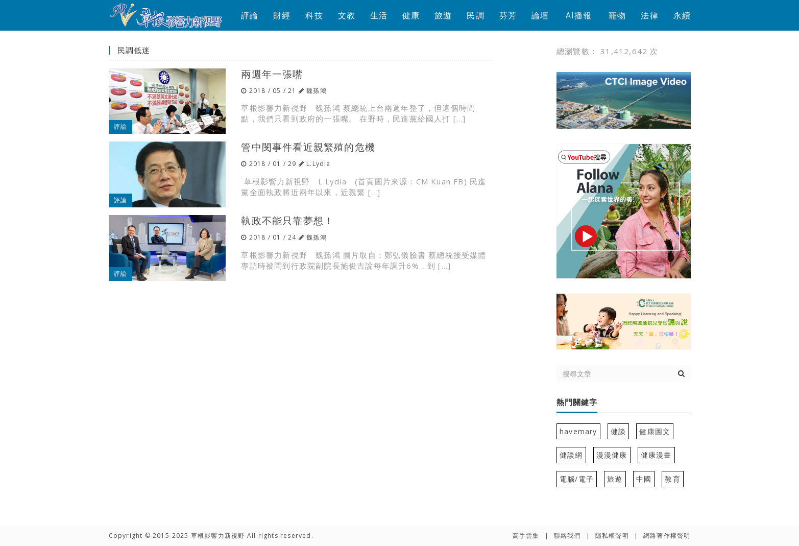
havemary (578, 431)
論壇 (540, 15)
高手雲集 (526, 535)
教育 (672, 479)
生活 (379, 15)
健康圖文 (654, 431)
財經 (281, 15)
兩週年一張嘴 (272, 74)
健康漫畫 (656, 455)
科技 (314, 15)
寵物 (617, 15)
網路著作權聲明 (666, 535)
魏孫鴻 (316, 90)
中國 (643, 479)
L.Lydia (318, 163)
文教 (346, 15)
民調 (475, 15)
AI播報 (579, 15)
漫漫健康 (611, 455)
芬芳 (508, 15)
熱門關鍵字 (576, 402)
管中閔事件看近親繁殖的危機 (308, 147)
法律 (649, 15)
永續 (682, 15)
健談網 (571, 455)
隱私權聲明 (612, 535)
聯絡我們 (567, 535)
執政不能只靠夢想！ (287, 220)
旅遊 (443, 15)
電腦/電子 (577, 479)
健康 (411, 15)
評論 (249, 15)
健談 (618, 431)
